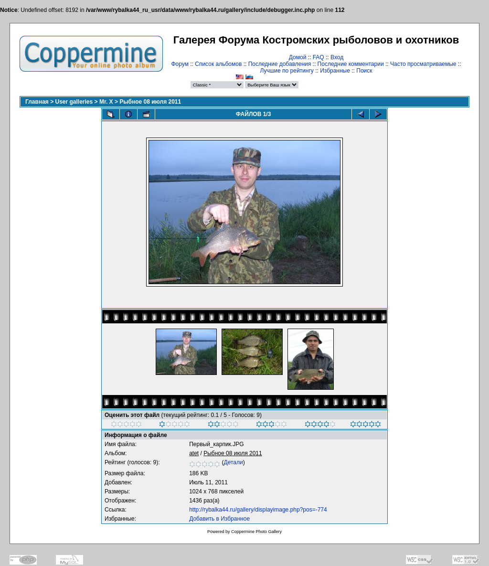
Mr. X (106, 101)
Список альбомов (218, 64)
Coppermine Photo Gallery (256, 531)
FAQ (318, 57)
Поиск (364, 70)
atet (194, 453)
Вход (336, 57)
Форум (179, 64)
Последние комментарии (351, 64)
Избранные (335, 70)
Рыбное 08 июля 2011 (150, 101)
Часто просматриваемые (423, 64)
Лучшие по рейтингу (286, 70)
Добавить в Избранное (219, 518)
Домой (298, 57)
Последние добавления (279, 64)
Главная (37, 101)
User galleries (74, 101)
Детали (233, 462)
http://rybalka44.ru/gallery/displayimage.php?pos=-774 (258, 509)
